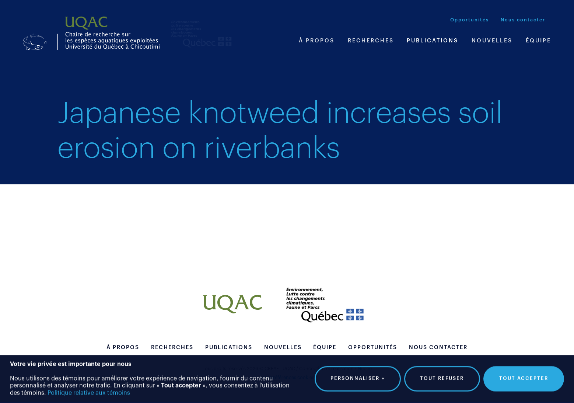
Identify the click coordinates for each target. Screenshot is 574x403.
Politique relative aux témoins (89, 391)
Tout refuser (442, 376)
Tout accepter (523, 376)
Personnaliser (357, 376)
